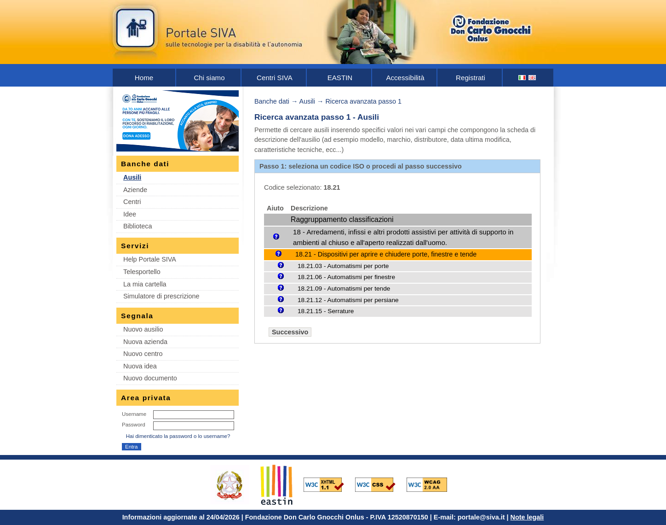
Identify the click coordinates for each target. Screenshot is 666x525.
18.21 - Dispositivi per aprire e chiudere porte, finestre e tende (386, 254)
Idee (129, 214)
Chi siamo (209, 78)
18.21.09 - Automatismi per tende (344, 288)
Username (134, 414)
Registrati (470, 78)
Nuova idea (140, 366)
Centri (132, 201)
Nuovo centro (143, 353)
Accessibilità (405, 78)
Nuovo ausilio (143, 329)
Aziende (135, 189)
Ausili (132, 177)
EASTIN (340, 78)
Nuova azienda (145, 341)
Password (133, 424)
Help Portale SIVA (149, 259)
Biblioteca (137, 226)
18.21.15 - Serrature (326, 311)
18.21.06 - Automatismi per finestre (346, 277)
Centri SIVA (275, 78)
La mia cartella (144, 284)
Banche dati (271, 101)
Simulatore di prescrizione (161, 296)
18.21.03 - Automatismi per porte (343, 265)
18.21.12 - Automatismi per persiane (348, 300)
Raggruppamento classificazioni (342, 219)
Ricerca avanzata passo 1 (363, 101)
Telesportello (142, 271)
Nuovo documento (150, 378)
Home (144, 78)
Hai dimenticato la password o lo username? (178, 436)
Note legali (527, 517)
